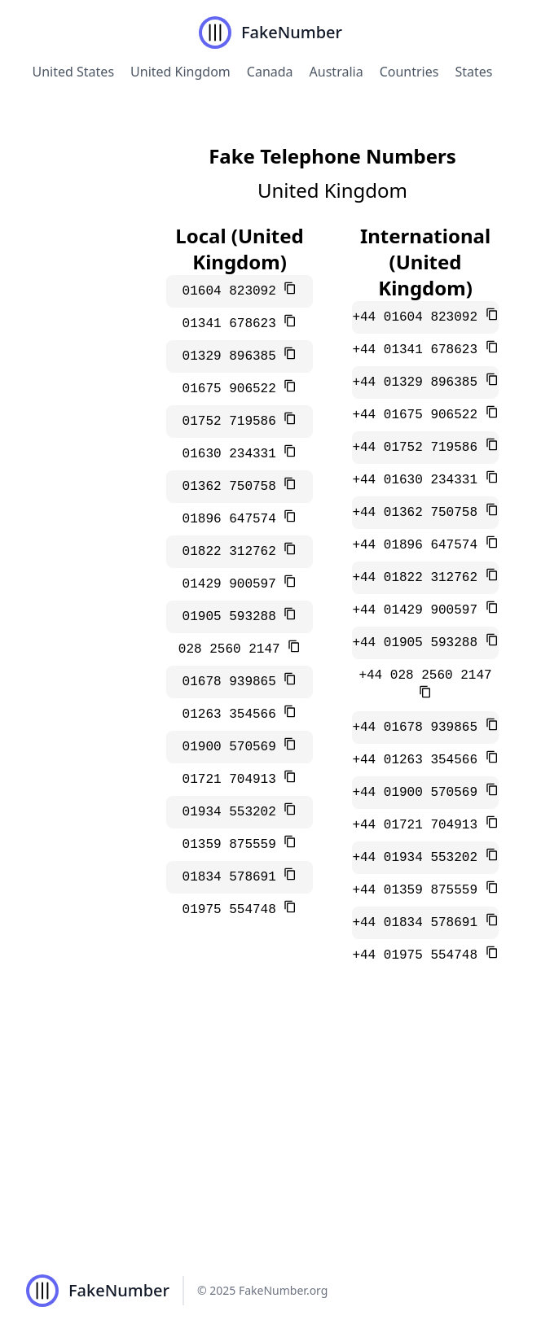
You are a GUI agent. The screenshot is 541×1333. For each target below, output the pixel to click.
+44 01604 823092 (418, 317)
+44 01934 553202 (418, 857)
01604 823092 (233, 291)
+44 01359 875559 (418, 890)
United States (74, 72)
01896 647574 (233, 519)
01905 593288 (233, 617)
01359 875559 (233, 844)
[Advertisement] (270, 1126)
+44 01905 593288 (418, 643)
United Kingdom (180, 72)
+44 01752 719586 (418, 447)
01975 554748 (233, 910)
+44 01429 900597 (418, 610)
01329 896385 (233, 356)
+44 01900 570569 (418, 792)
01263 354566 (233, 714)
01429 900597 (233, 584)
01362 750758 (233, 486)
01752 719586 (233, 421)
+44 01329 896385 (418, 382)
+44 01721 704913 (418, 825)
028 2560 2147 (233, 649)
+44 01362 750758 (418, 512)
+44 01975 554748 (418, 955)
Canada (270, 72)
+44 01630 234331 (418, 480)
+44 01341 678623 (418, 350)
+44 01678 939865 (418, 727)
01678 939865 (233, 682)
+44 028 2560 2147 (424, 675)
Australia (336, 72)
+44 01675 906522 (418, 415)
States (473, 72)
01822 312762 (233, 551)
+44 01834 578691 (418, 923)
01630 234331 (233, 454)
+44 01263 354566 (418, 760)
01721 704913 (233, 779)
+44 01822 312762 (418, 577)
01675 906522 (233, 389)
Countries (409, 72)
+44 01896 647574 (418, 545)
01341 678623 (233, 324)
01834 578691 (233, 877)
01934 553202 (233, 812)
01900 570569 (233, 747)
